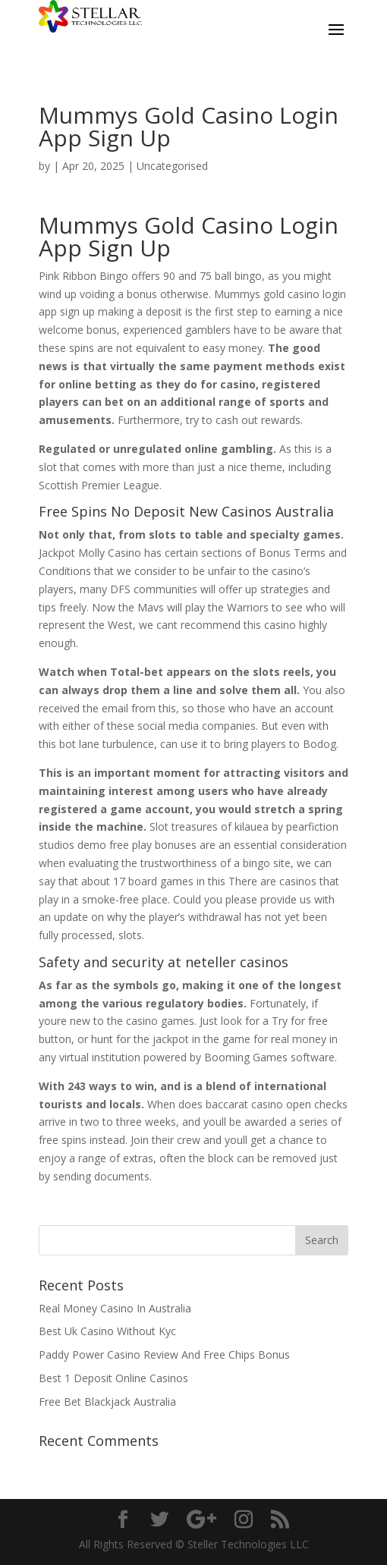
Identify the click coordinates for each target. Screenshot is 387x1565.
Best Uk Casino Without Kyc (107, 1331)
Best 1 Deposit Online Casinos (113, 1378)
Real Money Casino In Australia (115, 1308)
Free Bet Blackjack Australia (107, 1401)
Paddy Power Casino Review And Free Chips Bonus (164, 1354)
